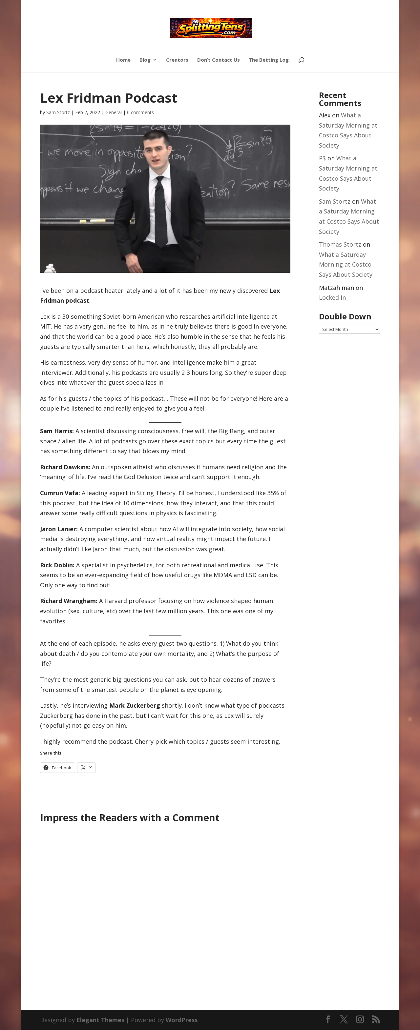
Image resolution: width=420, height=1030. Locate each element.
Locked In (332, 297)
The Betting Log (269, 60)
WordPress (182, 1020)
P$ (322, 158)
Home (123, 60)
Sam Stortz (58, 112)
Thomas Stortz (340, 244)
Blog (145, 60)
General (113, 112)
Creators (177, 60)
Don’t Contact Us (218, 60)
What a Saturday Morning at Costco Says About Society (345, 264)
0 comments (140, 112)
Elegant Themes (100, 1020)
